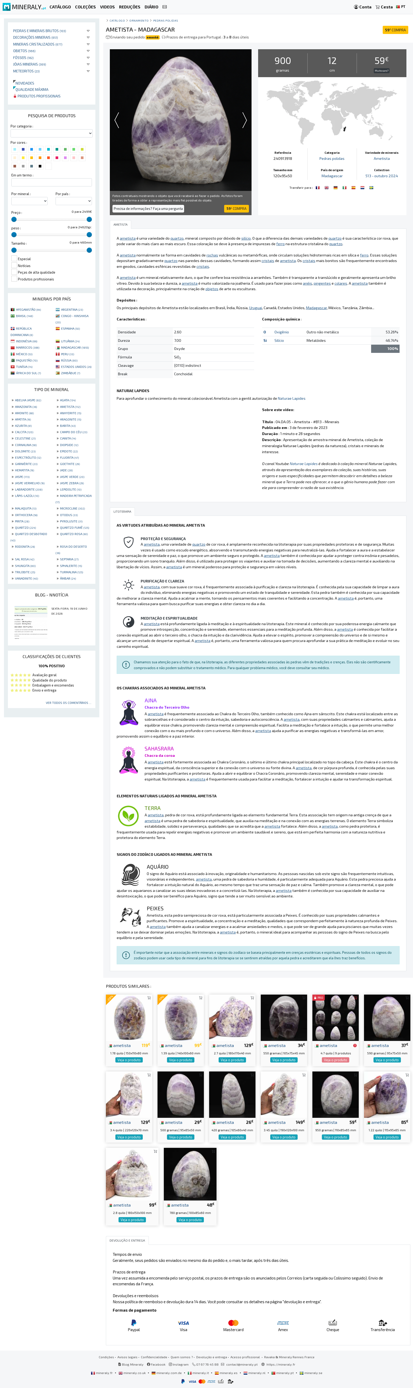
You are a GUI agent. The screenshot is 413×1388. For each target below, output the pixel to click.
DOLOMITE (25, 451)
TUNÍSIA (24, 366)
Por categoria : (22, 126)
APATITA (23, 419)
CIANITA (68, 438)
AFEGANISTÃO (28, 309)
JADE (66, 470)
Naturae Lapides (292, 398)
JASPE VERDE (72, 476)
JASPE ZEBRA (72, 483)
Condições (106, 1357)
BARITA (68, 425)
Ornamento (139, 20)
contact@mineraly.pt (242, 1364)
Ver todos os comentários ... (68, 702)
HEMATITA (24, 470)
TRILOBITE (25, 572)
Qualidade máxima (30, 89)
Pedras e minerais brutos (39, 30)
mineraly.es (226, 1373)
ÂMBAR (68, 578)
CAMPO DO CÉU (73, 432)
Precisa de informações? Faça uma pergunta (148, 208)
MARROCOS (27, 347)
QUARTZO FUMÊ (74, 527)
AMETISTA (70, 406)
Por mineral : (21, 194)
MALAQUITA (25, 508)
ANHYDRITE (70, 413)
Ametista (382, 158)
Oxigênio (281, 332)
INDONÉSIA (26, 341)
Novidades (23, 83)
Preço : (16, 212)
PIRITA (22, 521)
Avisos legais (127, 1357)
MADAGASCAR (75, 347)
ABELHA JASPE (28, 400)
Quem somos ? (182, 1357)
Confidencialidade (154, 1357)
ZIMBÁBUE (70, 373)
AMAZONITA (26, 406)
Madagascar (332, 176)
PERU (67, 354)
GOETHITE (70, 464)
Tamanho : (19, 243)
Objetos (24, 50)
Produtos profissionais (37, 96)
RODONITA (25, 546)
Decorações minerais (35, 37)
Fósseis (23, 57)
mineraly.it (199, 1373)
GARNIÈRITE (26, 464)
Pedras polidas (166, 20)
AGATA (68, 400)
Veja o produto (129, 1060)
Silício (279, 340)
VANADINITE (26, 578)
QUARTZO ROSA (74, 534)
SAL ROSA (24, 559)
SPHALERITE (71, 565)
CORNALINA (26, 445)
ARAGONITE (70, 419)
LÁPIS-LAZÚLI (27, 495)
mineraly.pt (282, 1373)
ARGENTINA (72, 309)
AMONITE (24, 413)
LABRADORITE (28, 489)
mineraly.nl (254, 1373)
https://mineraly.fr (281, 1364)
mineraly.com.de (167, 1373)
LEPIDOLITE (70, 489)
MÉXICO (24, 354)
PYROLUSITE (71, 521)
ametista (119, 1045)
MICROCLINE (72, 508)
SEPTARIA (69, 559)
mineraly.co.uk (132, 1373)
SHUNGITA (25, 565)
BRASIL (24, 316)
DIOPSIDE (69, 445)
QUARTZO (25, 527)
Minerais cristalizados (37, 44)
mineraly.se (310, 1373)
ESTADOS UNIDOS (76, 366)
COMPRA (395, 30)
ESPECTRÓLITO (28, 457)
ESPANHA (70, 328)
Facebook (156, 1364)
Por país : (63, 194)
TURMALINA (71, 572)
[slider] (14, 219)
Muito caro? (382, 70)
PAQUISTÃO (26, 360)
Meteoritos (26, 71)
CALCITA (24, 432)
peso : (16, 228)
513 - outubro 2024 (382, 176)
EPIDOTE (69, 451)
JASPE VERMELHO (30, 483)
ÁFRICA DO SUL (28, 373)
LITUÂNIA (70, 341)
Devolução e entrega (211, 1357)
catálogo (117, 20)
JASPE (22, 476)
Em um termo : (22, 175)
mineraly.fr (102, 1373)
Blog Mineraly (131, 1364)
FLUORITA (69, 457)
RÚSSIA (69, 360)
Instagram (179, 1364)
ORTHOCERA (26, 515)
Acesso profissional (245, 1357)
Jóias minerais (29, 64)
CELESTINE (25, 438)
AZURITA (23, 425)
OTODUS (69, 515)
